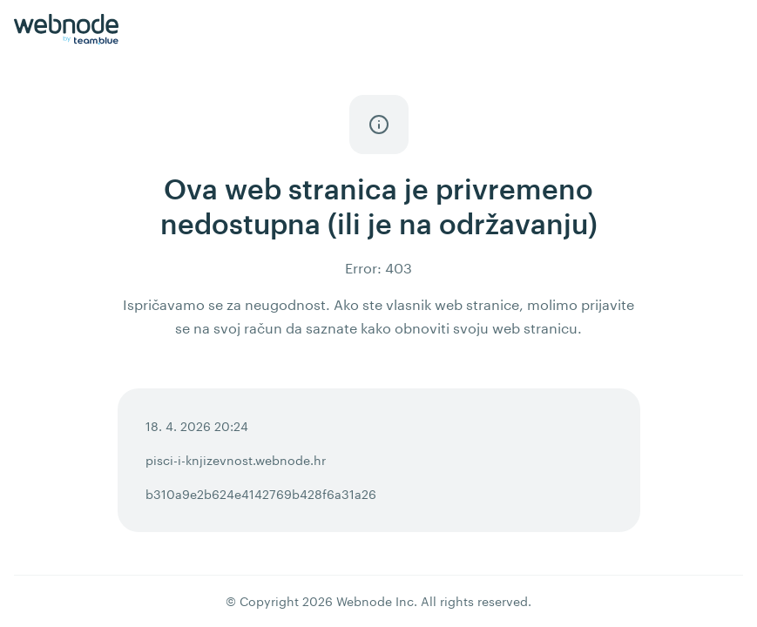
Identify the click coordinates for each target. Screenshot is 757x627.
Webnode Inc (375, 601)
